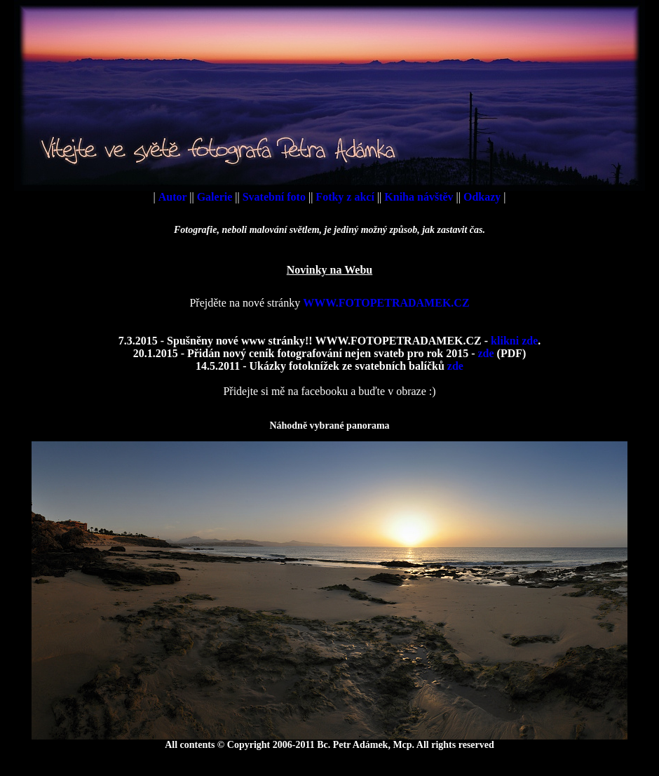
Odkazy (483, 197)
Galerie (216, 197)
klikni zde (514, 341)
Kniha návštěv (420, 197)
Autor (174, 197)
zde (485, 353)
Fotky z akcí (346, 197)
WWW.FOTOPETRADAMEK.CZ (386, 303)
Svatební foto (275, 197)
